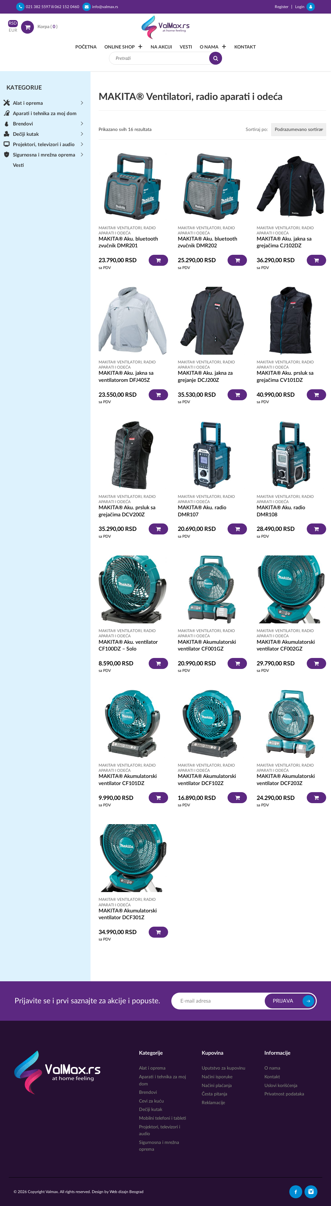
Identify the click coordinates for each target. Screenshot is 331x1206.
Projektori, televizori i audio (44, 144)
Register (281, 7)
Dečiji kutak (26, 134)
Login (305, 7)
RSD (13, 23)
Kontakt (245, 47)
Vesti (186, 47)
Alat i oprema (28, 103)
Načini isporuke (217, 1077)
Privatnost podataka (284, 1094)
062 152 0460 (67, 7)
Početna (86, 47)
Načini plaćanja (217, 1085)
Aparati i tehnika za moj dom (45, 113)
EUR (13, 30)
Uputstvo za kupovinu (223, 1068)
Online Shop (119, 47)
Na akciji (161, 47)
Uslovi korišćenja (280, 1085)
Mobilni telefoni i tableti (162, 1118)
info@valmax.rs (100, 7)
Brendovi (23, 124)
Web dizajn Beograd (127, 1192)
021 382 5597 (33, 7)
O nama (209, 47)
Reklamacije (213, 1103)
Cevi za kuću (151, 1101)
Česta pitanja (214, 1094)
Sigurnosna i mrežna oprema (44, 155)
